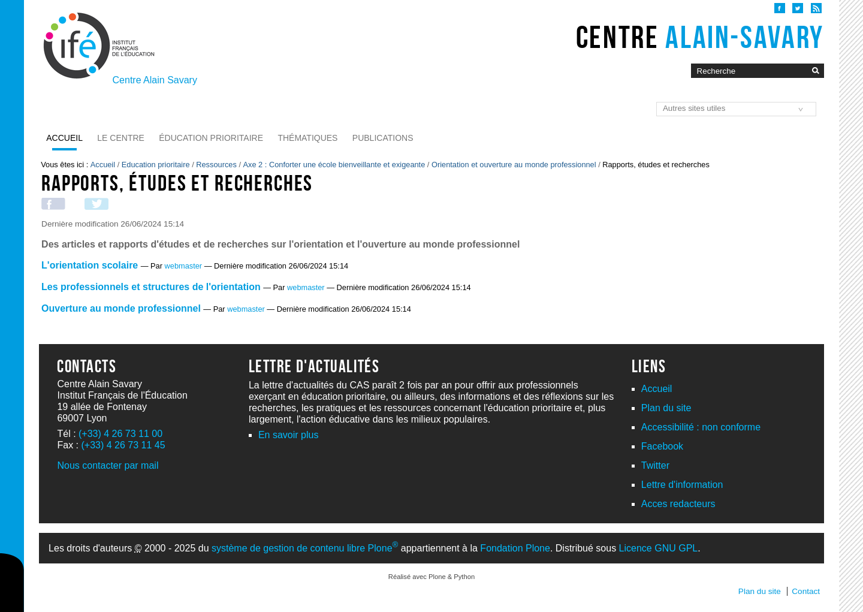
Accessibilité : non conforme (701, 427)
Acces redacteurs (678, 504)
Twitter (655, 465)
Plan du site (666, 408)
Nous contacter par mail (107, 465)
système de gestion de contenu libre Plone (305, 548)
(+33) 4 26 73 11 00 (120, 434)
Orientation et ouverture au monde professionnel (514, 164)
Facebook (662, 446)
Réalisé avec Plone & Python (431, 576)
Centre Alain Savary (155, 80)
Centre (700, 37)
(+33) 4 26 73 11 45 (123, 445)
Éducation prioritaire (211, 138)
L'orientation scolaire (89, 265)
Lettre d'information (682, 485)
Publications (383, 138)
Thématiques (307, 138)
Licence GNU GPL (658, 548)
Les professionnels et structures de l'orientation (151, 287)
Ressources (216, 164)
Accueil (64, 138)
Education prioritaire (156, 164)
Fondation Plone (515, 548)
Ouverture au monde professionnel (121, 308)
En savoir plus (288, 435)
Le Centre (120, 138)
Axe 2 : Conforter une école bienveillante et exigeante (334, 164)
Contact (806, 591)
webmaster (184, 265)
